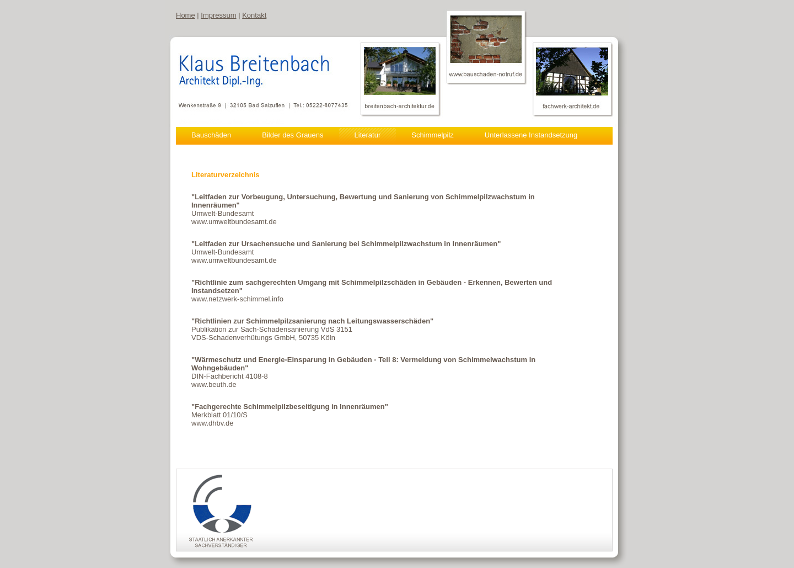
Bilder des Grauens (292, 135)
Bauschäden (211, 135)
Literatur (368, 135)
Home (185, 15)
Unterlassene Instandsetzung (531, 135)
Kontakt (254, 15)
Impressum (218, 15)
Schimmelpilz (432, 135)
